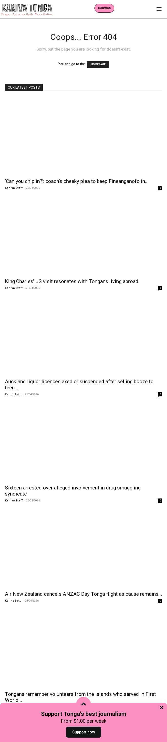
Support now (83, 732)
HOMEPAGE (98, 64)
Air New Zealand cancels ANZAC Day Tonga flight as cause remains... (83, 594)
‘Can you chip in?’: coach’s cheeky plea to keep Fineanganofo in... (77, 181)
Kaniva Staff (14, 188)
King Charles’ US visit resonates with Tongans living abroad (71, 281)
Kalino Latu (13, 394)
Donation (104, 8)
